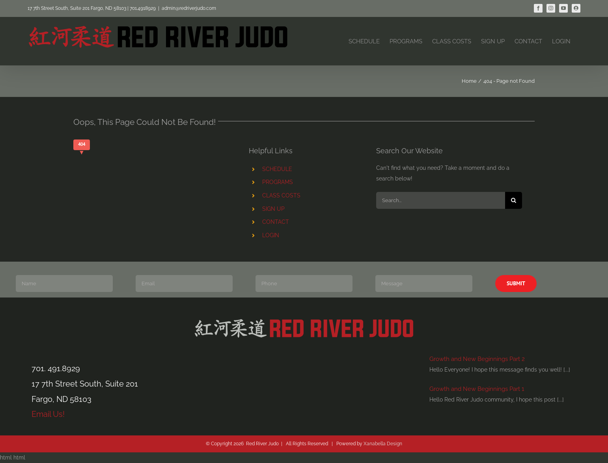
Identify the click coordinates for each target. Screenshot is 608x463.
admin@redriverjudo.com (189, 8)
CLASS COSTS (281, 195)
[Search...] (440, 200)
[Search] (513, 200)
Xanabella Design (383, 443)
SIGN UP (273, 209)
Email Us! (48, 414)
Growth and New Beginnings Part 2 (477, 359)
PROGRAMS (277, 182)
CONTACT (275, 222)
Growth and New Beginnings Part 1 (476, 388)
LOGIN (270, 235)
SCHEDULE (277, 169)
